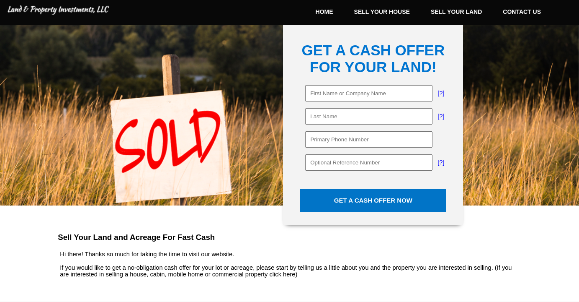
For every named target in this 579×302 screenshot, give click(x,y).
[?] (440, 93)
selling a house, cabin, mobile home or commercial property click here (200, 274)
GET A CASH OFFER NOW (373, 200)
